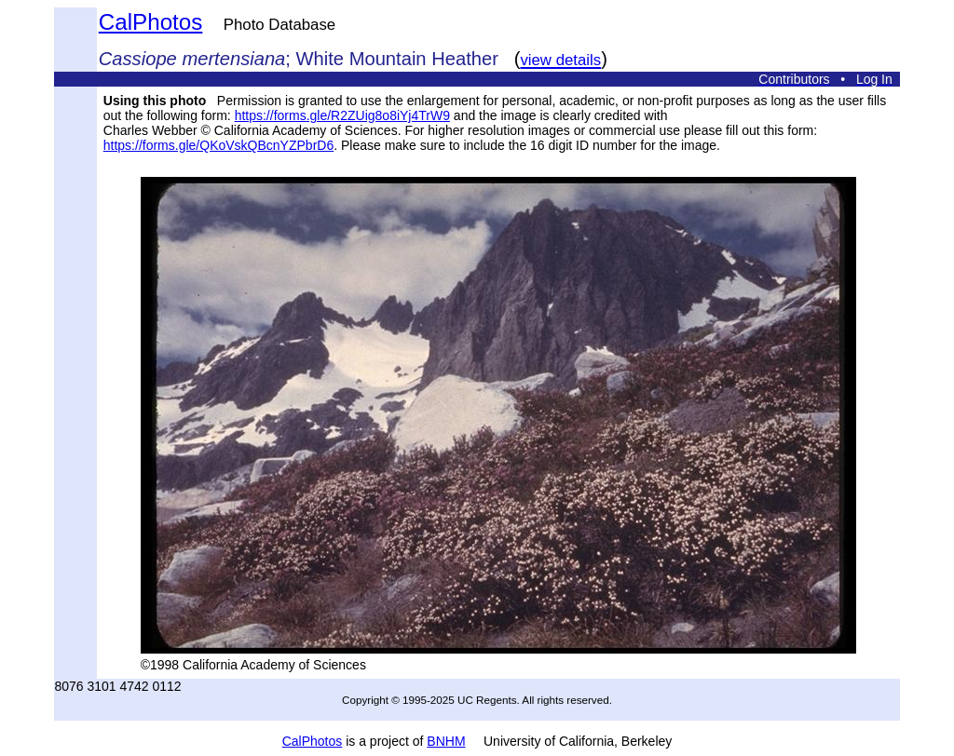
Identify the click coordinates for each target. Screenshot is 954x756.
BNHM (446, 741)
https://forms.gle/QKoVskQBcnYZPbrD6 (218, 145)
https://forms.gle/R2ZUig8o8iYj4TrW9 (342, 115)
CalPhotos (151, 21)
